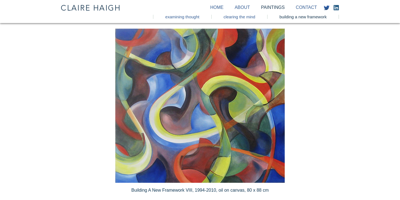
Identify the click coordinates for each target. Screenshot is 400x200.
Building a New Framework (303, 17)
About (242, 7)
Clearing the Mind (239, 17)
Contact (306, 7)
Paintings (273, 7)
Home (217, 7)
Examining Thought (182, 17)
